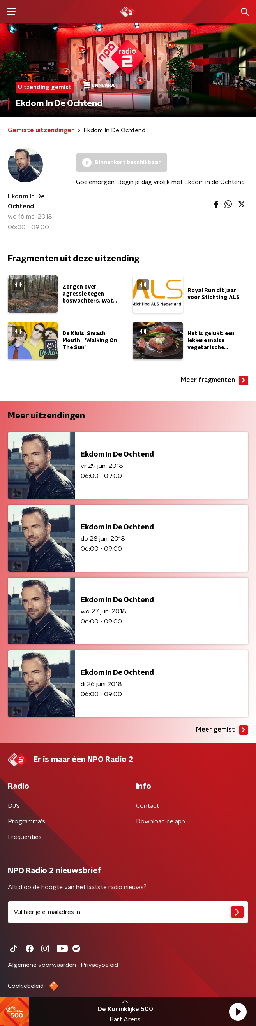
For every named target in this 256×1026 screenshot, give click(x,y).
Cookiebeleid (26, 986)
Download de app (160, 821)
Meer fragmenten (214, 380)
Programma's (26, 821)
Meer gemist (222, 730)
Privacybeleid (99, 965)
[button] (237, 1011)
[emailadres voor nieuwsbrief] (128, 912)
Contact (147, 806)
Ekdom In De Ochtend (26, 201)
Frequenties (25, 837)
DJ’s (14, 806)
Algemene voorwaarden (42, 965)
